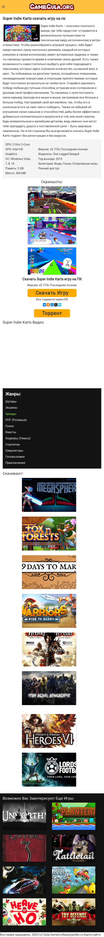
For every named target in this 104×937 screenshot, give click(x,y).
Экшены (11, 407)
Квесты (10, 432)
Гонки (9, 426)
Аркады (10, 414)
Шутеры (11, 401)
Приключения (15, 462)
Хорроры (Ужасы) (18, 438)
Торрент (52, 313)
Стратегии (12, 444)
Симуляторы (14, 450)
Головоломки (15, 456)
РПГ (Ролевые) (16, 420)
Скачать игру (52, 293)
